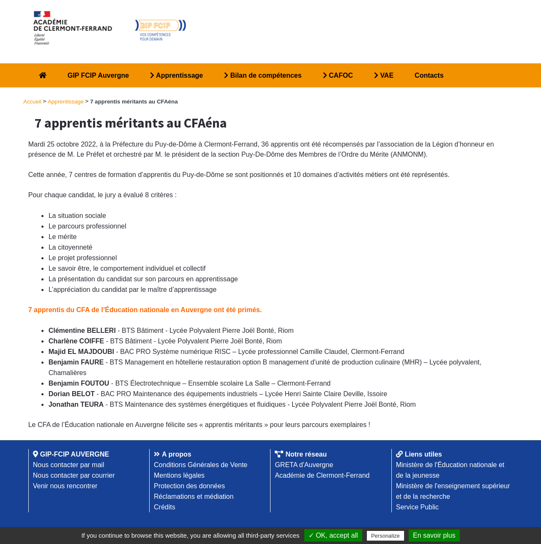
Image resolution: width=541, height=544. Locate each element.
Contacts (429, 75)
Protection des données (189, 486)
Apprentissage (176, 75)
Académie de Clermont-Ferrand (322, 475)
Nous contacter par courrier (74, 475)
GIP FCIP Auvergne (98, 75)
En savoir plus (434, 535)
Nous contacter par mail (68, 464)
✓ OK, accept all (333, 535)
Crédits (164, 507)
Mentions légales (179, 475)
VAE (383, 75)
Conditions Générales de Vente (200, 464)
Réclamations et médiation (194, 496)
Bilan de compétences (262, 75)
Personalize (385, 536)
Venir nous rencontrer (65, 486)
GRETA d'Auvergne (304, 464)
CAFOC (338, 75)
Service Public (417, 507)
